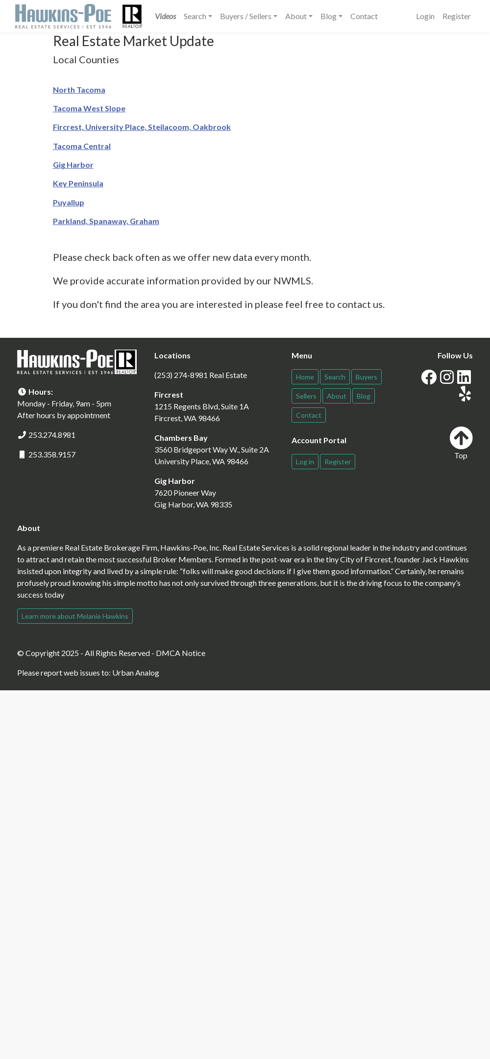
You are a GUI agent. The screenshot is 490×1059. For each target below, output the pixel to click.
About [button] (296, 16)
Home (305, 377)
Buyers (366, 377)
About (336, 396)
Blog (363, 396)
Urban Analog (135, 672)
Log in (305, 461)
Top (461, 443)
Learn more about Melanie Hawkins (75, 616)
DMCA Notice (180, 652)
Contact (364, 16)
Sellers (306, 396)
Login (425, 16)
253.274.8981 (51, 434)
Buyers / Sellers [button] (245, 16)
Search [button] (195, 16)
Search (334, 377)
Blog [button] (328, 16)
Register (456, 16)
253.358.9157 (51, 454)
